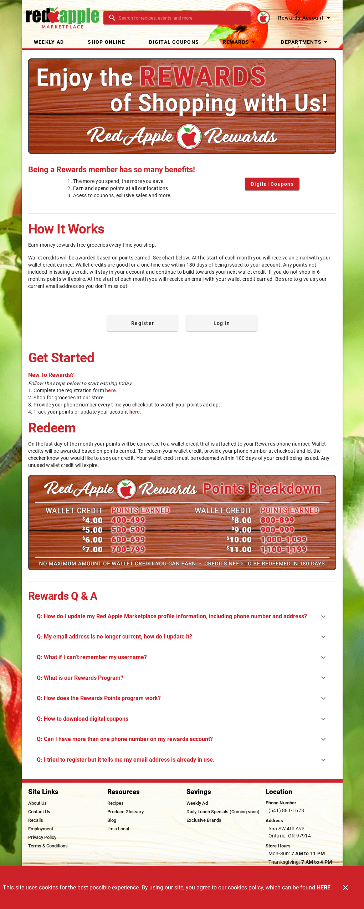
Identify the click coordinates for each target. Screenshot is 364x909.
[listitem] (37, 803)
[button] (240, 42)
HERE (323, 887)
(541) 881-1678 (286, 810)
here (110, 390)
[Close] (345, 887)
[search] (182, 17)
